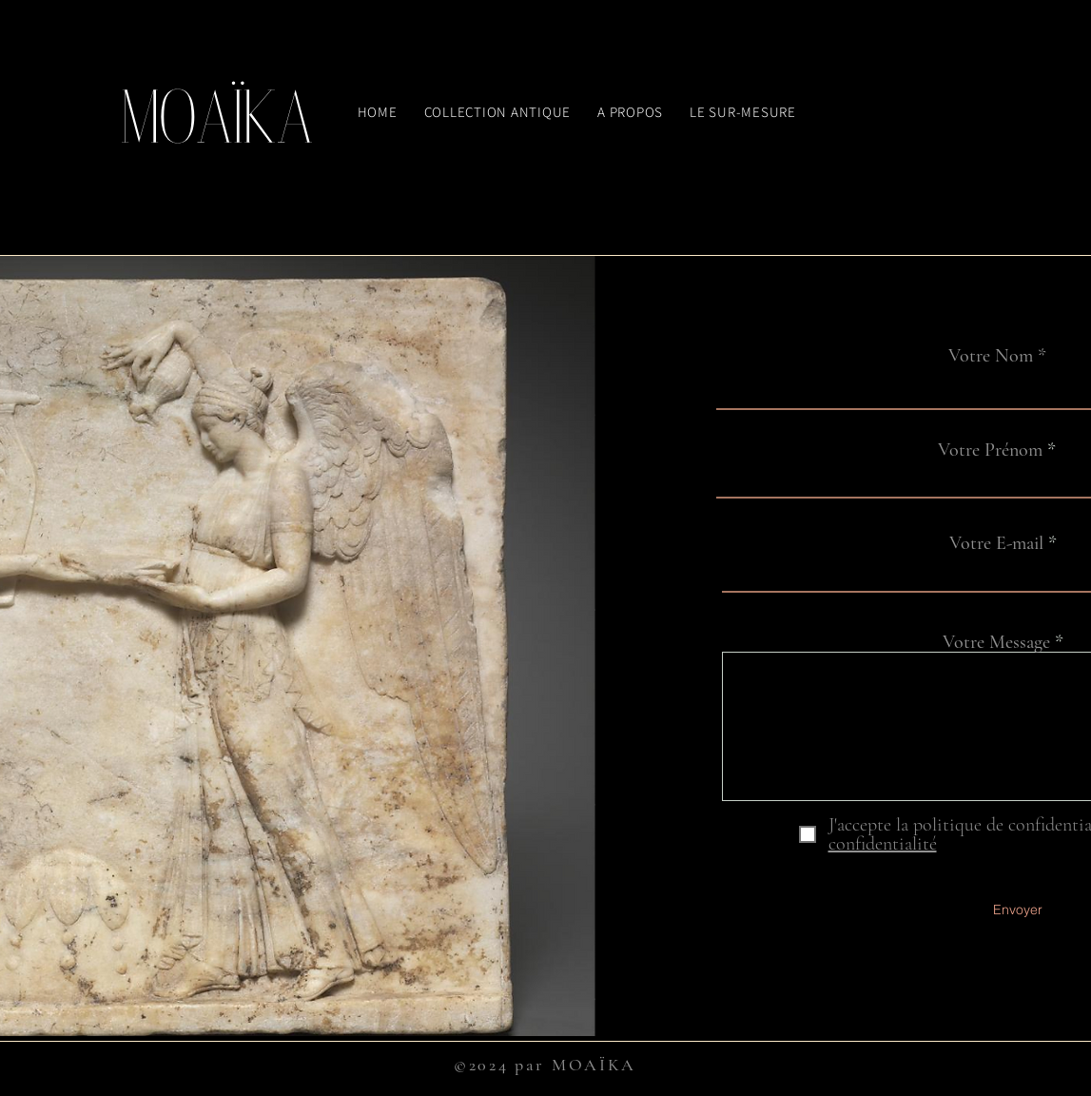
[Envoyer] (1017, 910)
